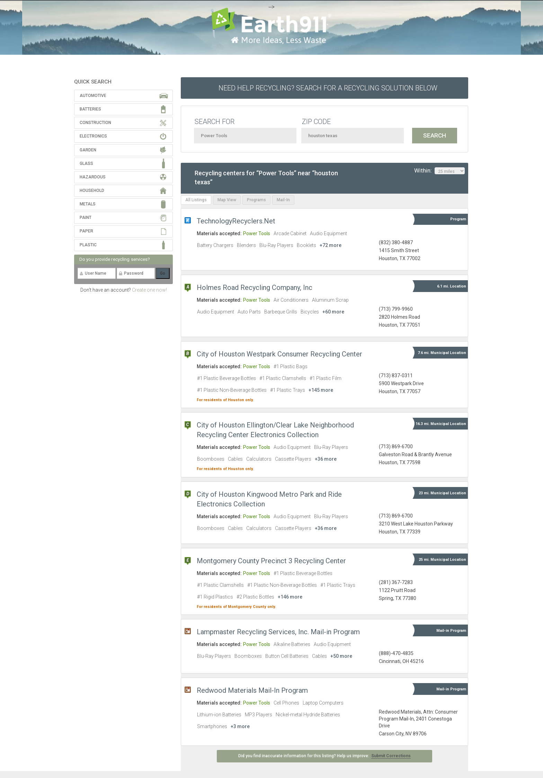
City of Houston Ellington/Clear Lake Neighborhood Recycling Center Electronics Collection (275, 430)
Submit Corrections (391, 755)
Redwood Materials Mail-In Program (252, 690)
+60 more (333, 312)
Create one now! (149, 290)
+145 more (321, 390)
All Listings (196, 199)
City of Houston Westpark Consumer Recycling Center (279, 354)
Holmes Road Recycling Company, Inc (254, 287)
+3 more (240, 726)
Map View (226, 199)
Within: (439, 171)
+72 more (330, 245)
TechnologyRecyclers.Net (236, 221)
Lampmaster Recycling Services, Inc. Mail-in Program (278, 632)
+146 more (290, 597)
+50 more (341, 656)
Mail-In (283, 199)
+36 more (326, 459)
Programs (256, 199)
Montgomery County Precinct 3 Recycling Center (271, 561)
